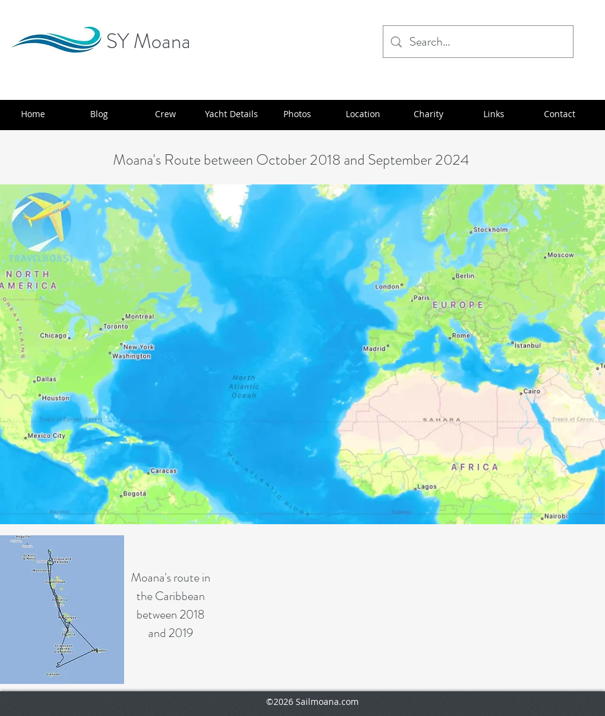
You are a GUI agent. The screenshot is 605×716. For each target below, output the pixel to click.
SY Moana (148, 41)
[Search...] (478, 41)
